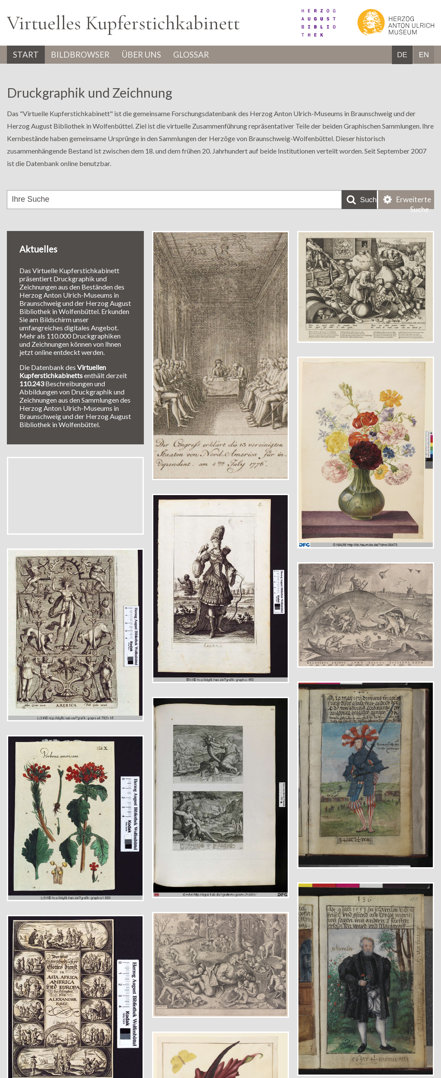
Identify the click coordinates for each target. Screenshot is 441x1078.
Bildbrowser (85, 55)
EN (424, 55)
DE (402, 55)
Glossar (205, 55)
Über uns (151, 55)
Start (27, 55)
